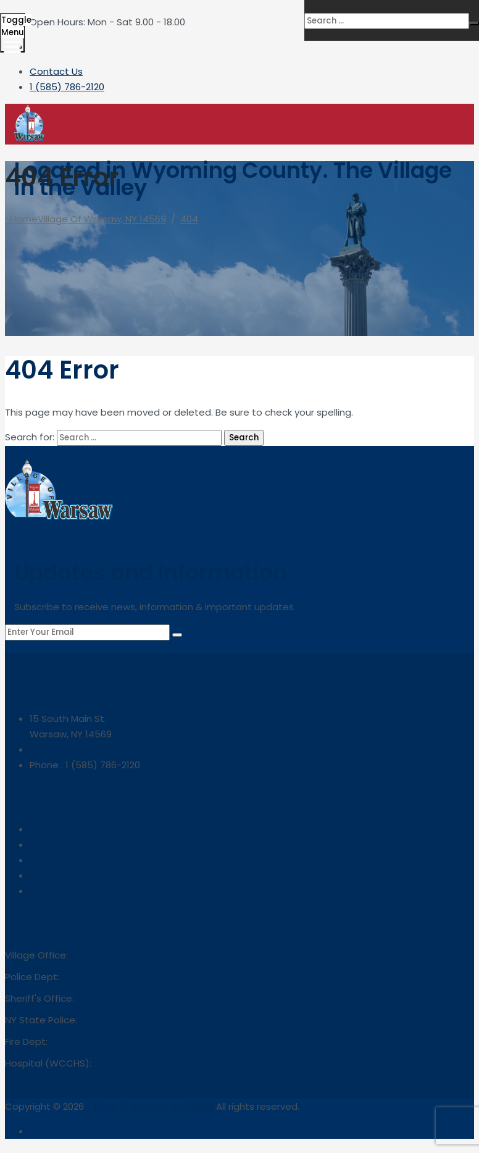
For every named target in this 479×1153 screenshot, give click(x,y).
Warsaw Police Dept (76, 844)
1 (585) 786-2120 (67, 86)
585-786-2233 (126, 1063)
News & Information (75, 859)
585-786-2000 (95, 976)
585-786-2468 (83, 1041)
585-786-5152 (112, 1019)
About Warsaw (64, 875)
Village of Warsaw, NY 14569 (150, 1106)
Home (85, 218)
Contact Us (56, 71)
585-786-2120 (101, 955)
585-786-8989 (110, 998)
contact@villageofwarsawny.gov (105, 749)
